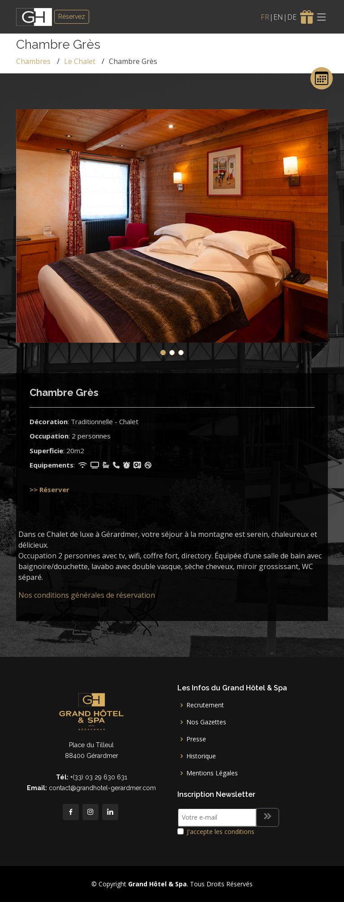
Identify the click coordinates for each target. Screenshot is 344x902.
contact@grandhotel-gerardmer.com (102, 787)
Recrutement (205, 705)
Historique (201, 756)
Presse (196, 739)
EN (278, 17)
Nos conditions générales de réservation (86, 595)
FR (265, 17)
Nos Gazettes (206, 722)
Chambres (33, 61)
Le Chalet (79, 61)
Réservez (71, 16)
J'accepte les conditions (220, 831)
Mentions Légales (212, 773)
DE (292, 17)
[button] (163, 352)
